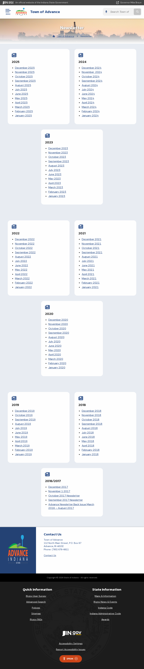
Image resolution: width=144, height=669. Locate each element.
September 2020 (58, 332)
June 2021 (88, 265)
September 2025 (25, 81)
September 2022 (25, 252)
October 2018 (90, 419)
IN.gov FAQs (36, 619)
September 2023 (58, 161)
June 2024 (88, 94)
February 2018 (91, 450)
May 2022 (21, 269)
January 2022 (23, 287)
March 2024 (89, 107)
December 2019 (25, 411)
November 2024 (92, 72)
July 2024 (88, 89)
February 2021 (91, 282)
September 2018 (92, 424)
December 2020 (58, 319)
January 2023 (56, 196)
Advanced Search (36, 601)
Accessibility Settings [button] (71, 643)
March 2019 (22, 445)
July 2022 (21, 261)
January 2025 (23, 115)
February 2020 (57, 363)
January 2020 (56, 367)
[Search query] (121, 12)
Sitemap (36, 613)
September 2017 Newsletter (65, 500)
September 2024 (92, 81)
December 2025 (25, 68)
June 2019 (21, 432)
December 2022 (25, 239)
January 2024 (90, 115)
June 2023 (54, 174)
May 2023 (54, 178)
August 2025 (23, 85)
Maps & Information (105, 596)
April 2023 (54, 183)
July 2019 (21, 428)
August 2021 (90, 256)
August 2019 (23, 424)
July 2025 (21, 89)
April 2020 (54, 354)
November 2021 (91, 243)
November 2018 (91, 415)
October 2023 (57, 157)
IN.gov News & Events (105, 601)
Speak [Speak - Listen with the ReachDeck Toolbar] (70, 658)
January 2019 (23, 454)
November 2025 (25, 72)
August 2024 (90, 85)
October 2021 (90, 248)
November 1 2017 (59, 491)
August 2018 (90, 428)
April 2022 (21, 274)
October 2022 (24, 248)
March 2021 (89, 278)
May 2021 (88, 269)
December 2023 (58, 148)
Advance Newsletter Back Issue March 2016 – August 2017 (71, 506)
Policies (36, 607)
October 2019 (24, 415)
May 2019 (21, 437)
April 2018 (88, 445)
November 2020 (58, 324)
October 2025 (24, 76)
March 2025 (22, 107)
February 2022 (24, 282)
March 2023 (55, 187)
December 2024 (91, 68)
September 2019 (25, 419)
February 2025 (24, 111)
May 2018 (88, 441)
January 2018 (90, 454)
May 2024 (88, 98)
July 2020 (54, 341)
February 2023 (57, 192)
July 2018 (88, 432)
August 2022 (23, 256)
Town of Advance (45, 11)
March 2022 (22, 278)
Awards (105, 619)
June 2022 (21, 265)
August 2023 (56, 165)
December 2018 (91, 411)
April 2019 (21, 441)
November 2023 (58, 152)
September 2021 (92, 252)
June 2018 (88, 437)
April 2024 (88, 102)
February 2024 (91, 111)
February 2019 (24, 450)
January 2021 (90, 287)
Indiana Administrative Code (105, 613)
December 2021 (91, 239)
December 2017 (58, 487)
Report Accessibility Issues (70, 649)
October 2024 (90, 76)
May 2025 (21, 98)
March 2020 (55, 359)
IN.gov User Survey (36, 596)
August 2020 (56, 337)
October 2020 (57, 328)
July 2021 (88, 261)
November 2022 (25, 243)
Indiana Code (105, 607)
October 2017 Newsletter (64, 495)
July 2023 (54, 170)
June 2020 (54, 346)
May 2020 (54, 350)
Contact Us (50, 555)
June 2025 (21, 94)
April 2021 (88, 274)
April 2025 (21, 102)
